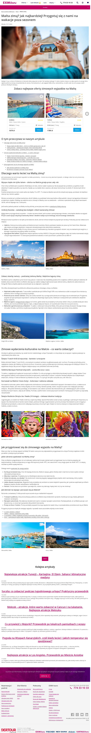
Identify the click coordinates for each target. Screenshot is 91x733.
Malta (3, 213)
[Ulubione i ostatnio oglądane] (88, 3)
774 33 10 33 (68, 3)
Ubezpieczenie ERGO (7, 698)
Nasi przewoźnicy (6, 703)
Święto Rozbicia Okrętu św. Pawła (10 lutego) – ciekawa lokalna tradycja (27, 161)
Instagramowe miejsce (22, 302)
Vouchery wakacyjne (38, 694)
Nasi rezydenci (5, 708)
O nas (50, 689)
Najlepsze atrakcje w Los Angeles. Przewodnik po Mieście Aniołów (45, 655)
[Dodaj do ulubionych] (41, 96)
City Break (36, 704)
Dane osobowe (53, 715)
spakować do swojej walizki (19, 468)
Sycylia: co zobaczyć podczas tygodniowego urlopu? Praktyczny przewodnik (45, 591)
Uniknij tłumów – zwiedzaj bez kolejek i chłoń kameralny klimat (24, 148)
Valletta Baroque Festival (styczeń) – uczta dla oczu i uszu (23, 157)
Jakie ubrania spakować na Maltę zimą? (18, 167)
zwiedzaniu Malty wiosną (58, 206)
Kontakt (51, 691)
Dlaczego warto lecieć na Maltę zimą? (14, 143)
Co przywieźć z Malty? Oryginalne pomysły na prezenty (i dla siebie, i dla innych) (26, 515)
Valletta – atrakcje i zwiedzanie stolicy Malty (16, 513)
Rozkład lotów (5, 713)
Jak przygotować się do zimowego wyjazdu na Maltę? (19, 164)
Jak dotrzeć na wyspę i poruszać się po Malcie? (20, 169)
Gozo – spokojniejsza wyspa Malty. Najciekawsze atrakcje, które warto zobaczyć (26, 517)
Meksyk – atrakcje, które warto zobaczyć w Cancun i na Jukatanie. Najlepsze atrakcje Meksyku (45, 608)
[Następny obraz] (87, 113)
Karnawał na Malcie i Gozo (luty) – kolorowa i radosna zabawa (24, 159)
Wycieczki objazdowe (39, 691)
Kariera (51, 708)
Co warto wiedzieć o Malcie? (12, 512)
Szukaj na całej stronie (77, 3)
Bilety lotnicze (5, 711)
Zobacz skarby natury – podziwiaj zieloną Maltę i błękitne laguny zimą (26, 149)
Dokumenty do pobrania (24, 689)
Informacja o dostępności (56, 720)
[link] (39, 130)
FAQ (18, 698)
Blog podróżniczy (38, 689)
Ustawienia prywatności (55, 717)
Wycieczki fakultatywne (39, 699)
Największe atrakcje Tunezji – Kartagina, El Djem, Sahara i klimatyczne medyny (45, 576)
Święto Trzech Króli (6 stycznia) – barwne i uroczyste (21, 156)
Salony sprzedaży (53, 703)
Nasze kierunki (5, 691)
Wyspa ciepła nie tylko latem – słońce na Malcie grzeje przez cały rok (26, 146)
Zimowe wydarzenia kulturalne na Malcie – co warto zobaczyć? (21, 153)
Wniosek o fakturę (22, 691)
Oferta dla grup (37, 696)
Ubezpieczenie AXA (6, 701)
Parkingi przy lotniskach (7, 706)
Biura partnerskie (53, 705)
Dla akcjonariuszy (54, 713)
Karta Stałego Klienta (39, 701)
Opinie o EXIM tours (54, 710)
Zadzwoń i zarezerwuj (7, 716)
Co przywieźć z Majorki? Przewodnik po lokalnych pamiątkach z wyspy (45, 624)
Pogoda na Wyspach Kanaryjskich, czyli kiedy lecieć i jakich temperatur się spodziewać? (45, 639)
